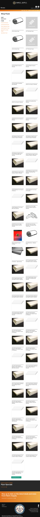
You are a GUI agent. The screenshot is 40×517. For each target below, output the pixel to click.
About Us (3, 504)
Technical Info (4, 506)
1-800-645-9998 (34, 511)
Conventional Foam (5, 24)
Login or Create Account (33, 10)
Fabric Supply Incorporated (8, 516)
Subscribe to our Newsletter (9, 498)
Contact (32, 8)
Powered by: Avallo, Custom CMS (18, 516)
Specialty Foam (4, 32)
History (3, 505)
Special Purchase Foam (4, 30)
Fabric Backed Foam (5, 26)
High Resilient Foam (5, 28)
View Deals (4, 487)
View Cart (24, 10)
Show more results (16, 477)
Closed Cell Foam (4, 22)
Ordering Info (36, 8)
